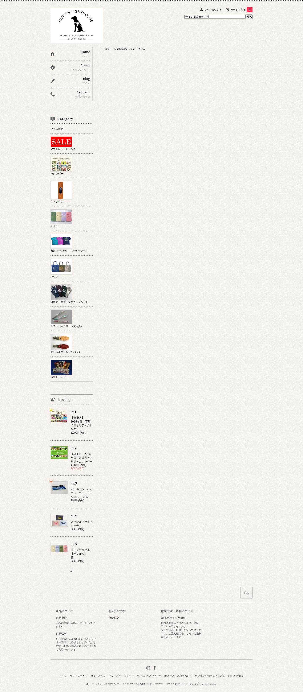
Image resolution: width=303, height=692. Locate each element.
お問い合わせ (98, 675)
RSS (230, 675)
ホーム (63, 675)
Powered (191, 684)
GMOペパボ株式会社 (136, 684)
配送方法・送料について (178, 675)
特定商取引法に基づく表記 (210, 675)
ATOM (239, 675)
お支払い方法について (149, 675)
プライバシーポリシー (121, 675)
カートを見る (241, 9)
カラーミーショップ (94, 684)
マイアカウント (213, 9)
